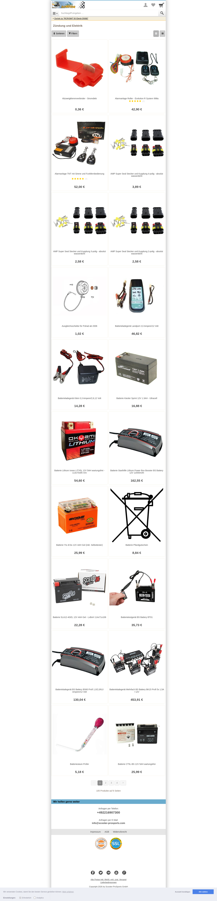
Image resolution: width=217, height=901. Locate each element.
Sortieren (58, 33)
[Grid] (156, 33)
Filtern (73, 33)
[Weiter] (123, 782)
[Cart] (161, 5)
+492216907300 (108, 812)
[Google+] (124, 873)
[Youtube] (116, 873)
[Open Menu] (55, 13)
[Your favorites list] (153, 5)
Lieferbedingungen (108, 882)
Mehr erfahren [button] (68, 892)
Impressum (95, 832)
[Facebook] (93, 873)
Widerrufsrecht (120, 832)
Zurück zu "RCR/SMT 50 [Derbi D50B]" (71, 18)
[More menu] (145, 5)
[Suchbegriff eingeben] (108, 13)
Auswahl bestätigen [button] (182, 892)
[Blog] (108, 873)
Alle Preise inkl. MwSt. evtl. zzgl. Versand (108, 879)
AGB (107, 832)
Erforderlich (26, 898)
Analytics (40, 898)
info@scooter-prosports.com (108, 823)
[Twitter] (101, 873)
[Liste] (162, 33)
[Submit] (162, 13)
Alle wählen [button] (203, 892)
